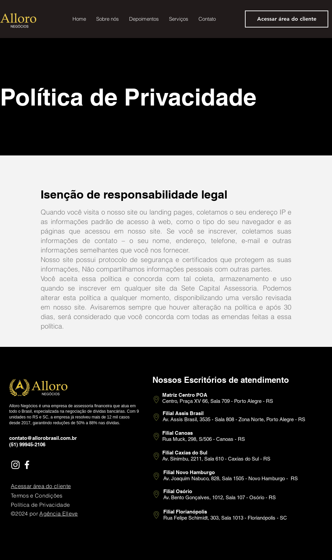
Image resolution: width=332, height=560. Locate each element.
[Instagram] (15, 464)
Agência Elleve (58, 513)
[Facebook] (27, 464)
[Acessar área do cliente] (286, 19)
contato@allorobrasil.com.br (43, 438)
